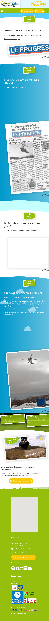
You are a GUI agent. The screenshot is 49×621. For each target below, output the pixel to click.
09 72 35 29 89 (19, 553)
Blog (46, 57)
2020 (36, 418)
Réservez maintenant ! (21, 481)
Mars (28, 424)
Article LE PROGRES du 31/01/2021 (22, 30)
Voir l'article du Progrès (12, 39)
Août (44, 420)
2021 (28, 418)
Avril (28, 421)
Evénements (8, 419)
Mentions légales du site (19, 613)
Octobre (36, 421)
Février (28, 420)
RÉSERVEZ (27, 11)
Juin (28, 425)
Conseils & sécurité (9, 420)
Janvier (28, 422)
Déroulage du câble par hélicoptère (23, 292)
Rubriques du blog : (9, 416)
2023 (43, 417)
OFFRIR (39, 11)
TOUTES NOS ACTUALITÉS (11, 421)
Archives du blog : (34, 416)
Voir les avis (17, 581)
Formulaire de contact (23, 557)
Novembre (37, 420)
